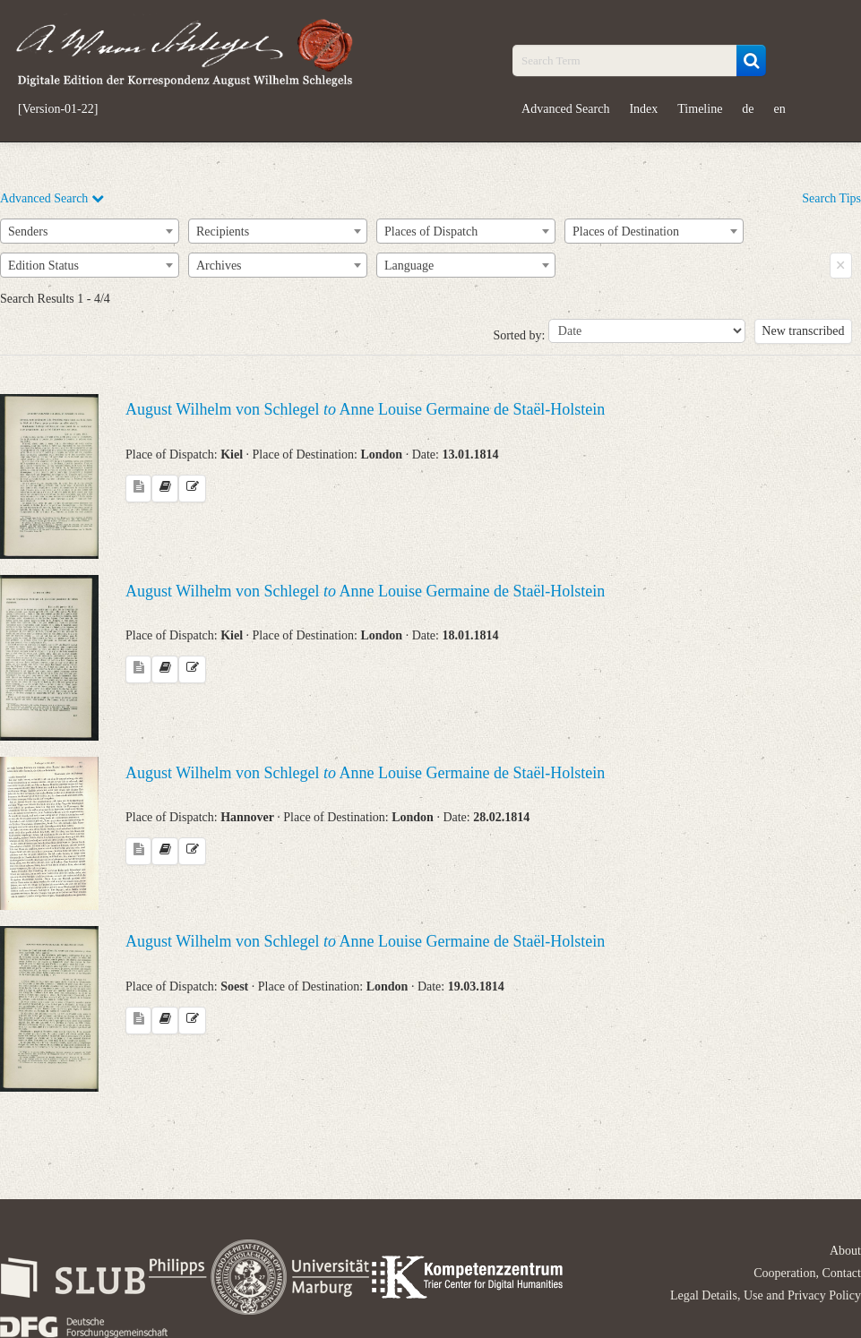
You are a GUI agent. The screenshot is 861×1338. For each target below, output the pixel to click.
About (845, 1250)
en (780, 109)
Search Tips (831, 198)
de (747, 109)
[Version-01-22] (58, 109)
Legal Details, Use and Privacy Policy (765, 1295)
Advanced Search (565, 109)
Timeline (699, 109)
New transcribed (803, 331)
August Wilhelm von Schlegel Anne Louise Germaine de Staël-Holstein (365, 409)
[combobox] (89, 231)
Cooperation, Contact (807, 1273)
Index (643, 109)
